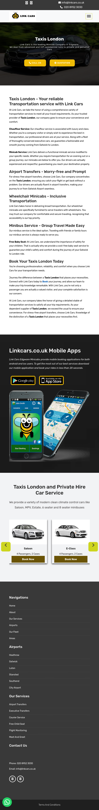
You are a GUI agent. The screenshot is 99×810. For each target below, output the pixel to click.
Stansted (14, 674)
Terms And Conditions (49, 805)
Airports (13, 625)
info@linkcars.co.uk (71, 2)
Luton (12, 668)
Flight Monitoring (18, 730)
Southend (14, 681)
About (12, 612)
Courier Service (17, 717)
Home (12, 605)
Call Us (35, 63)
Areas (12, 638)
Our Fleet (14, 632)
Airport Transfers (17, 704)
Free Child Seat (17, 724)
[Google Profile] (31, 3)
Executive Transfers (19, 711)
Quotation (62, 63)
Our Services (15, 619)
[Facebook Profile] (26, 3)
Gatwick (13, 661)
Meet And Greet (17, 737)
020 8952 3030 (70, 7)
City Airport (15, 687)
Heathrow (14, 655)
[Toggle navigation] (89, 16)
